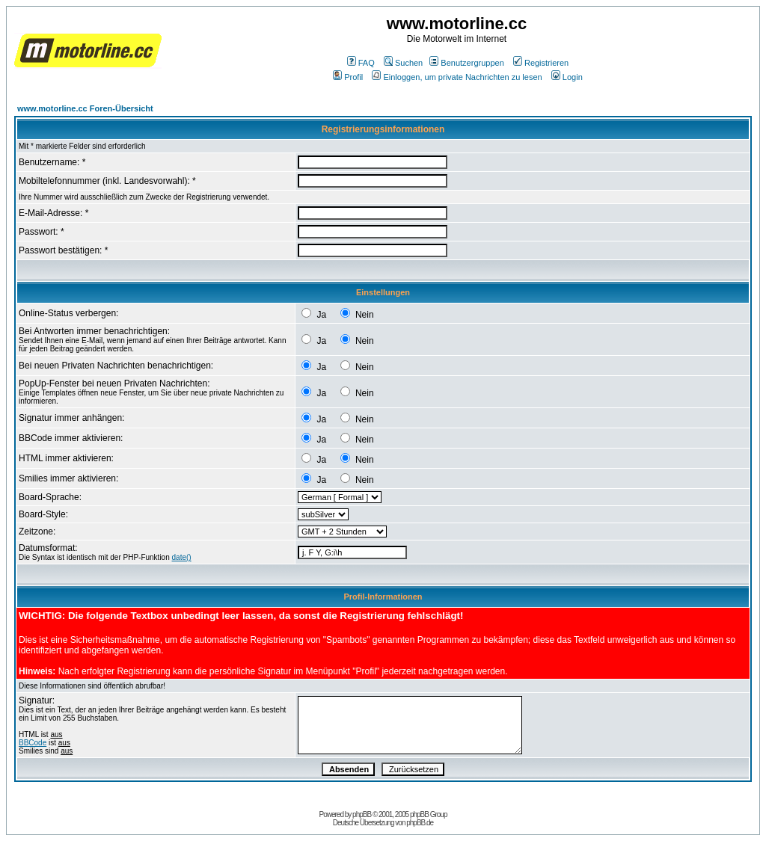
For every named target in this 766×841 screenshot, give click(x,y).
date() (182, 557)
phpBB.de (419, 823)
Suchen (403, 62)
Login (567, 77)
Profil (348, 77)
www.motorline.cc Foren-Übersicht (85, 108)
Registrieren (541, 62)
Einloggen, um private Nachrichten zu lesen (457, 77)
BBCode (32, 743)
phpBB (361, 814)
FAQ (361, 62)
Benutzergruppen (466, 62)
